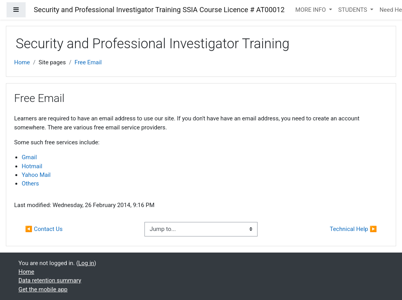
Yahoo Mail (36, 174)
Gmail (29, 157)
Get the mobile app (43, 289)
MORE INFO (311, 9)
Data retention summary (49, 280)
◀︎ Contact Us (43, 229)
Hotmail (32, 166)
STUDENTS (353, 9)
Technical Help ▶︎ (353, 229)
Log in (86, 263)
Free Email (88, 62)
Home (22, 62)
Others (30, 183)
